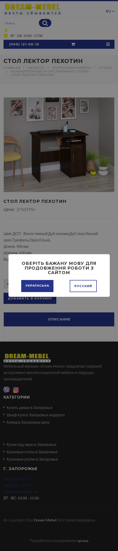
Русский (83, 286)
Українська (37, 285)
